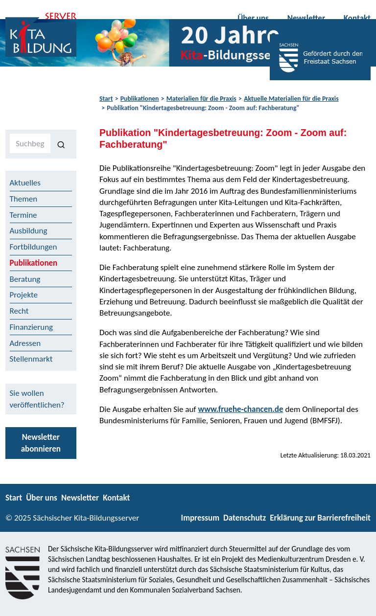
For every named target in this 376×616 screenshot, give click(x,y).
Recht (19, 311)
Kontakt (357, 18)
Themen (24, 199)
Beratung (25, 279)
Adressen (25, 343)
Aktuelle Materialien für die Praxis (291, 98)
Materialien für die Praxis (201, 98)
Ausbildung (28, 231)
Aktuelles (25, 183)
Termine (23, 215)
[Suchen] (61, 144)
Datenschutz (244, 518)
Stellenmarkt (31, 359)
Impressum (200, 518)
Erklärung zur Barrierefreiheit (320, 518)
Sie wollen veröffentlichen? (37, 399)
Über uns (253, 18)
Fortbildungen (33, 247)
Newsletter (306, 18)
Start (106, 98)
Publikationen (139, 98)
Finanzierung (31, 327)
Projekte (24, 295)
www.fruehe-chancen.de (240, 409)
